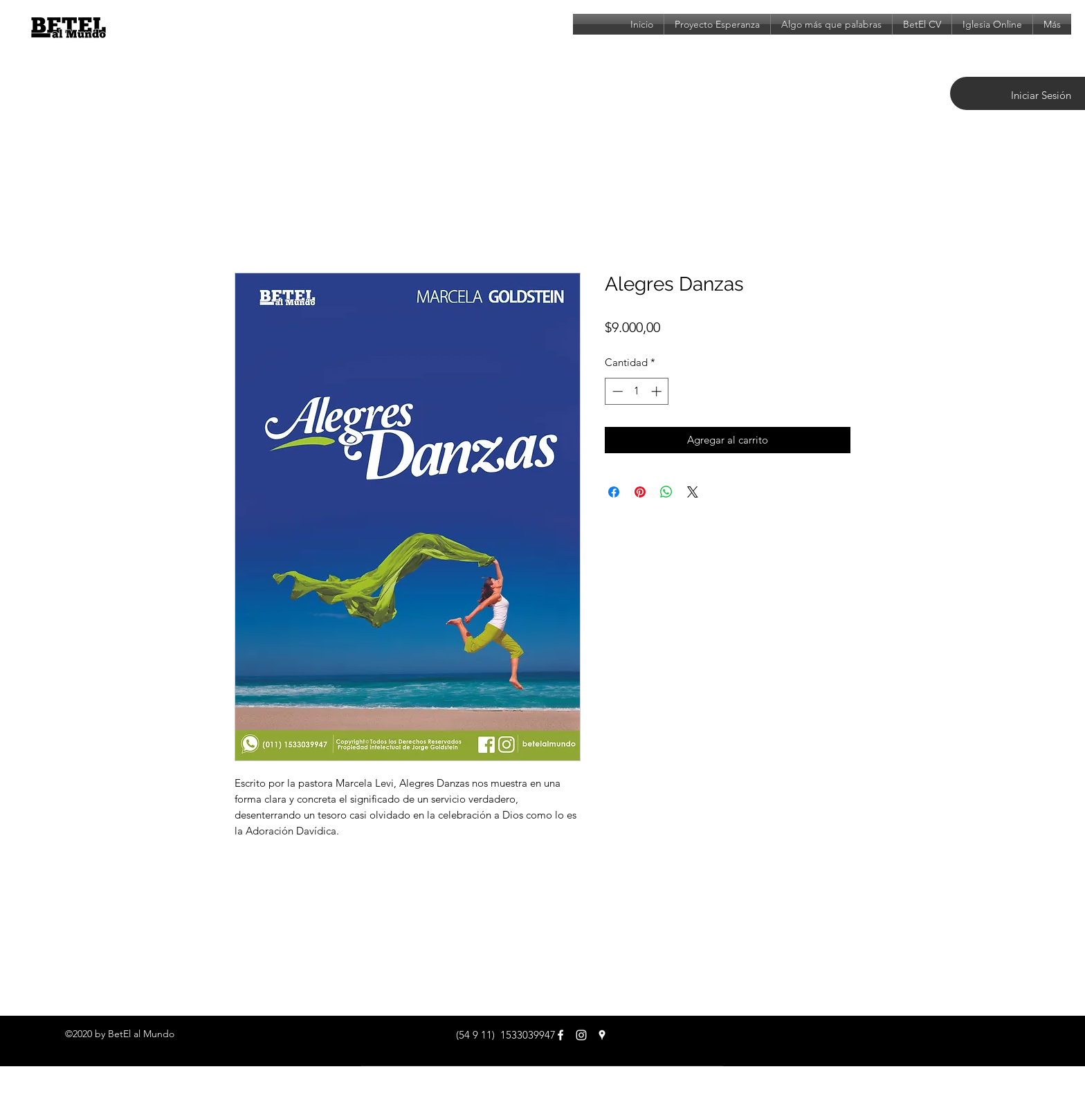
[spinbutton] (637, 391)
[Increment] (657, 391)
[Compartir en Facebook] (613, 492)
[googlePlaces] (602, 1035)
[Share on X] (692, 492)
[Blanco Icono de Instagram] (581, 1035)
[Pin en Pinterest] (640, 492)
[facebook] (560, 1035)
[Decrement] (616, 391)
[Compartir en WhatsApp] (666, 492)
